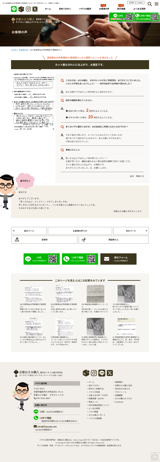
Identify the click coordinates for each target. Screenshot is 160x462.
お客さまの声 (99, 395)
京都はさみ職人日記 (123, 385)
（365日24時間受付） (52, 411)
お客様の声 (104, 9)
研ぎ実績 (121, 9)
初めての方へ (65, 9)
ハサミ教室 (93, 412)
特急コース (93, 402)
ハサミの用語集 (95, 418)
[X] (35, 10)
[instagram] (94, 375)
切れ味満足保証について (99, 405)
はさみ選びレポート (97, 415)
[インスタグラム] (28, 10)
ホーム (48, 9)
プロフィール (120, 392)
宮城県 (45, 239)
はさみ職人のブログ (123, 398)
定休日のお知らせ (122, 389)
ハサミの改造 (94, 392)
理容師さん (114, 239)
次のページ (131, 231)
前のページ (29, 231)
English (140, 3)
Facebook (119, 402)
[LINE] (14, 10)
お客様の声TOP (80, 231)
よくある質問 (139, 9)
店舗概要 (119, 395)
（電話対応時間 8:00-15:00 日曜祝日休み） (59, 419)
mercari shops (86, 373)
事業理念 (119, 382)
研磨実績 (97, 398)
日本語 (131, 3)
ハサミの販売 (85, 9)
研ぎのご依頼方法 (96, 389)
